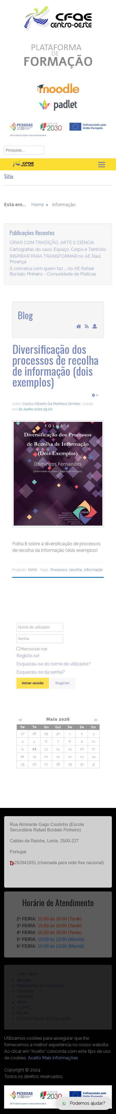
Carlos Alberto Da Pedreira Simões (51, 403)
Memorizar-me (34, 651)
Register (62, 686)
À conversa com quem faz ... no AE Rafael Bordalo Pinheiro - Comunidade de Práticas (53, 273)
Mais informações (60, 1057)
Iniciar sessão (33, 686)
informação (93, 569)
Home (37, 205)
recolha (75, 569)
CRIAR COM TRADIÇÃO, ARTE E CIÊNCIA (52, 244)
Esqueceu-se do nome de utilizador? (53, 666)
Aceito (34, 1057)
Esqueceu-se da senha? (40, 674)
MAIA (32, 569)
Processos (58, 569)
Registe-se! (27, 658)
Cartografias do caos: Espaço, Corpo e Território (58, 251)
